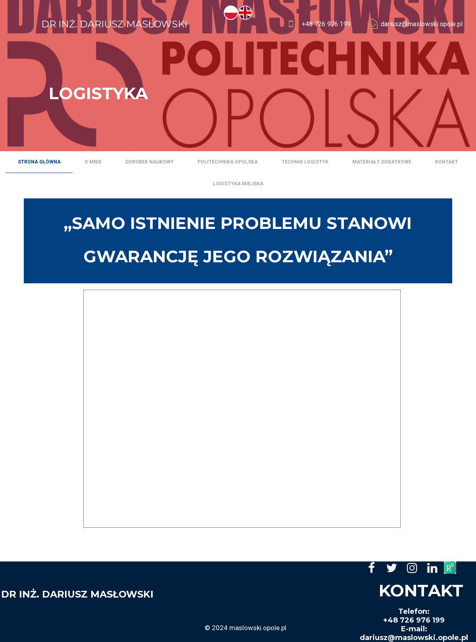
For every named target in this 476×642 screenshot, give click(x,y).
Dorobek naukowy (149, 162)
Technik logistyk (305, 162)
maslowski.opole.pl (257, 628)
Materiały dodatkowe (381, 162)
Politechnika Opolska (228, 162)
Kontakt (446, 162)
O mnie (93, 162)
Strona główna (39, 162)
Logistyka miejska (238, 183)
